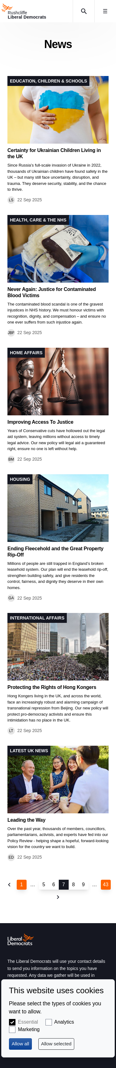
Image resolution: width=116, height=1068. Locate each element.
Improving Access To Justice (40, 422)
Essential (28, 1022)
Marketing (29, 1029)
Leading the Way (26, 820)
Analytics (64, 1022)
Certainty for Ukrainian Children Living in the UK (54, 153)
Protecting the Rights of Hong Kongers (51, 687)
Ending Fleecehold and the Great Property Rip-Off (55, 551)
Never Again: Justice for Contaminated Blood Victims (51, 292)
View (58, 140)
